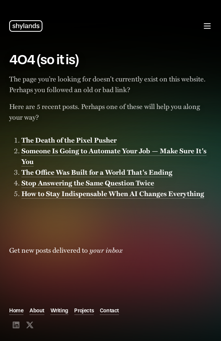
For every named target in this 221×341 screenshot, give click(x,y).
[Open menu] (207, 26)
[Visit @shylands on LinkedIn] (16, 325)
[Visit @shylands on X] (30, 325)
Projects (84, 310)
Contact (109, 310)
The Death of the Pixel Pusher (69, 140)
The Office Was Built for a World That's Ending (96, 172)
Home (16, 310)
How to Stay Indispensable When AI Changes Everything (112, 193)
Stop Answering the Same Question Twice (87, 183)
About (36, 310)
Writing (59, 310)
